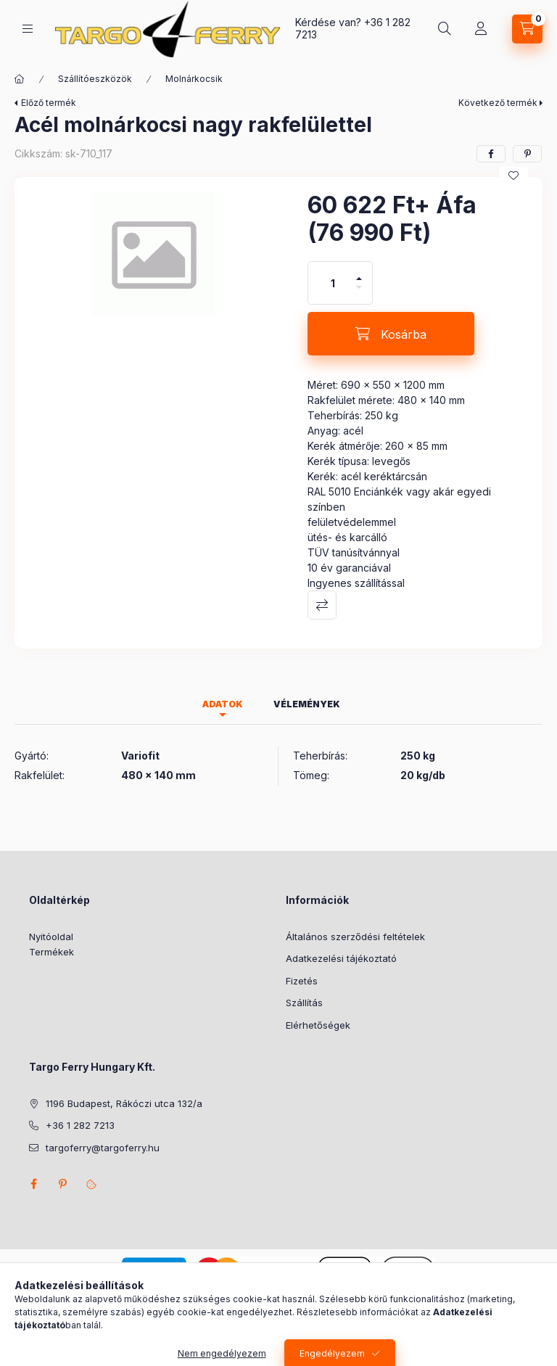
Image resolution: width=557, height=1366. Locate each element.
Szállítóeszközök (95, 78)
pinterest (62, 1183)
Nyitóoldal (51, 936)
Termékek (51, 952)
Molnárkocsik (194, 78)
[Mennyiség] (333, 283)
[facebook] (491, 153)
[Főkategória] (20, 79)
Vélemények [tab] (306, 704)
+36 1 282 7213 (80, 1125)
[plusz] (359, 272)
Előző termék (48, 102)
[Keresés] (444, 29)
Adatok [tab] (222, 704)
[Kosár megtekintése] (527, 29)
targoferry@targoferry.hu (103, 1147)
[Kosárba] (391, 333)
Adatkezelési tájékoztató (341, 958)
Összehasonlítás (322, 605)
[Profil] (480, 29)
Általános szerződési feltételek (355, 936)
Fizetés (302, 981)
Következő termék (497, 102)
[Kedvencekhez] (513, 175)
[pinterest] (527, 153)
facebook (33, 1183)
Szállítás (304, 1002)
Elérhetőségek (318, 1025)
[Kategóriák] (28, 28)
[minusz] (359, 293)
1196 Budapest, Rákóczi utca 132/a (124, 1103)
